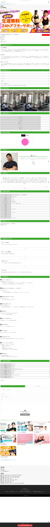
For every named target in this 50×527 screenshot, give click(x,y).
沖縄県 (23, 483)
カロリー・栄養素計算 (34, 491)
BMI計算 (24, 491)
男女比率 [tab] (23, 135)
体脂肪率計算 (39, 491)
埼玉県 (11, 476)
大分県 (15, 483)
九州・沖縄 (1, 483)
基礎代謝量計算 (28, 491)
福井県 (16, 477)
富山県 (8, 477)
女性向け (3, 380)
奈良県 (13, 479)
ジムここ (25, 488)
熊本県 (12, 483)
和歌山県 (16, 479)
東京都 (16, 476)
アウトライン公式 (13, 212)
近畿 (1, 479)
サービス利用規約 (11, 491)
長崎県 (10, 483)
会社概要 (21, 491)
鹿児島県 (20, 483)
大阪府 (8, 479)
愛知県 (8, 478)
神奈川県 (18, 476)
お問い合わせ (6, 491)
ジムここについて (17, 491)
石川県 (10, 477)
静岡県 (6, 478)
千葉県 (13, 476)
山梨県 (13, 477)
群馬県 (8, 476)
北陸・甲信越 (2, 477)
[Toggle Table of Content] (4, 41)
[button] (1, 100)
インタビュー (43, 491)
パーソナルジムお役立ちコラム (4, 471)
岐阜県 (3, 478)
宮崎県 (17, 483)
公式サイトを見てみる (25, 525)
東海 (1, 478)
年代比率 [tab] (27, 135)
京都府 (6, 479)
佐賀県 (7, 483)
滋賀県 (3, 479)
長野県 (18, 477)
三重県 (11, 478)
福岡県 (5, 483)
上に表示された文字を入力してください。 (25, 411)
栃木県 (6, 476)
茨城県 (3, 476)
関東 (1, 476)
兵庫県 (11, 479)
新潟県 (5, 477)
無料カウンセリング (11, 244)
